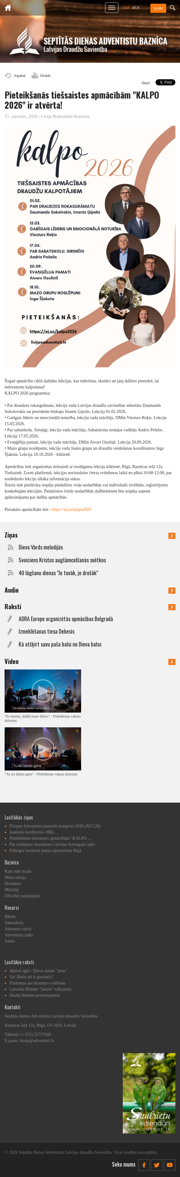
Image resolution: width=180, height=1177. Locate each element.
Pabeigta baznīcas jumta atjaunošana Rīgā (45, 850)
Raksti (90, 606)
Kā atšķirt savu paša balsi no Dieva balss (60, 644)
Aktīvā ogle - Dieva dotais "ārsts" (38, 971)
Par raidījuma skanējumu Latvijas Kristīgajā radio (52, 844)
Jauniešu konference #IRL (31, 832)
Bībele (10, 916)
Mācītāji (12, 889)
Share (145, 83)
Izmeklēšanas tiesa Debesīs (46, 631)
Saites (10, 941)
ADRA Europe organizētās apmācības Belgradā (66, 619)
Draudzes (13, 883)
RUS (136, 8)
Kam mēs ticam (18, 871)
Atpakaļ (19, 75)
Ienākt (158, 8)
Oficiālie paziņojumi (22, 896)
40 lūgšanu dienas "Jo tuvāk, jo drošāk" (58, 573)
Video (90, 661)
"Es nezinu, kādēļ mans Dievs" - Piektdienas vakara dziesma (43, 718)
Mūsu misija (15, 877)
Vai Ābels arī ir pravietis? (31, 977)
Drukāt (45, 75)
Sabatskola (14, 922)
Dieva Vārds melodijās (41, 547)
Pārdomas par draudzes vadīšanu (37, 983)
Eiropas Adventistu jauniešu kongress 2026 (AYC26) (54, 826)
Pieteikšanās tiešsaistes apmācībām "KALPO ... (50, 838)
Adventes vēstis (18, 929)
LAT (126, 8)
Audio (90, 590)
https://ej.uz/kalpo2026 (72, 509)
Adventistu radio (19, 935)
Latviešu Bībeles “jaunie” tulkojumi (40, 989)
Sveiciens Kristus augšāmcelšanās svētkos (62, 560)
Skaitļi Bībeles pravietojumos (34, 995)
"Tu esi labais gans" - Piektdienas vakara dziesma (41, 774)
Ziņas (90, 534)
